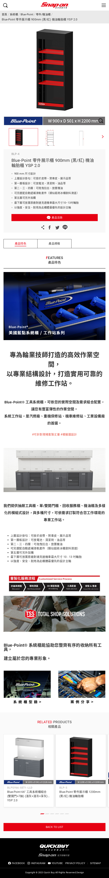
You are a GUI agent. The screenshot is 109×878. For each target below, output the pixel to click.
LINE (65, 227)
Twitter (57, 227)
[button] (102, 137)
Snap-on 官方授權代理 (55, 5)
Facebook (49, 227)
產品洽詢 (57, 217)
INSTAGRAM (36, 863)
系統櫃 (14, 14)
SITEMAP (95, 863)
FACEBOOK (16, 863)
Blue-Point (27, 14)
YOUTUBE (55, 863)
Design (80, 872)
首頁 (4, 14)
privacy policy (75, 863)
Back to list (54, 827)
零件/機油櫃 (43, 14)
